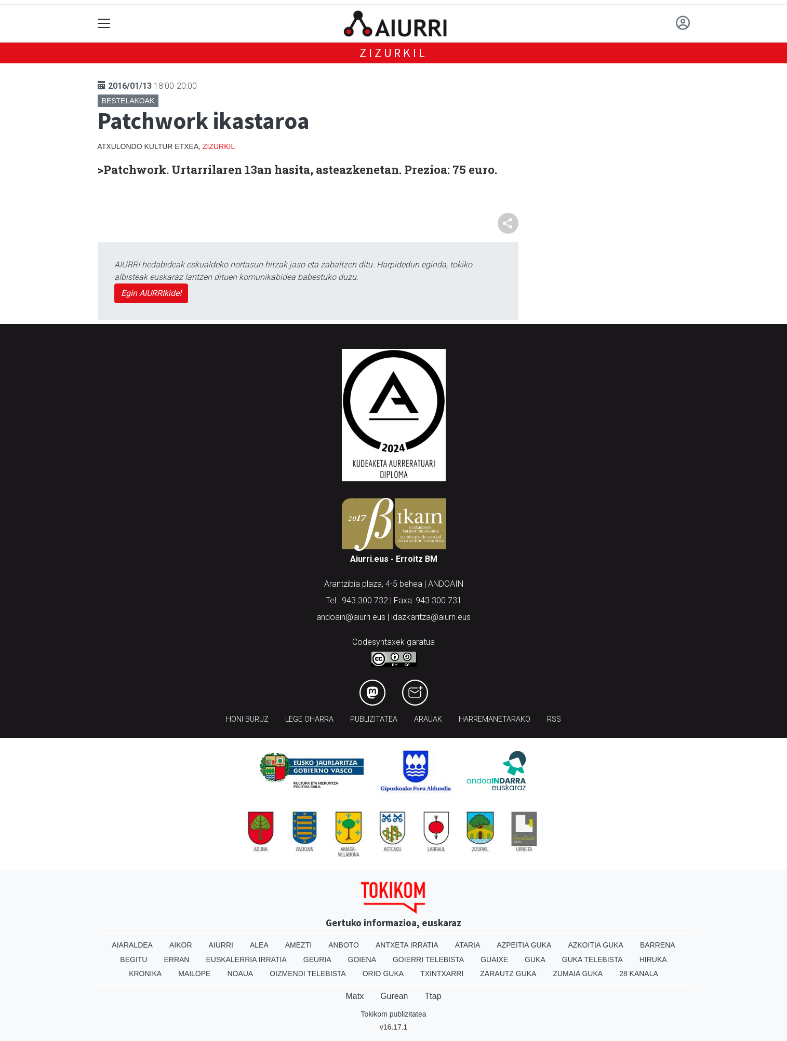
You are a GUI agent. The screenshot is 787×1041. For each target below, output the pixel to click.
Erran (176, 959)
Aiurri (221, 945)
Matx (354, 996)
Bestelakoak (128, 101)
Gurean (394, 996)
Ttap (433, 996)
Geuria (317, 959)
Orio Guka (383, 973)
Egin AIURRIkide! (151, 293)
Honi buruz (247, 719)
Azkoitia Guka (595, 945)
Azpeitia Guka (524, 945)
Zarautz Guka (508, 973)
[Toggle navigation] (104, 24)
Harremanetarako (494, 719)
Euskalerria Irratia (246, 959)
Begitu (133, 959)
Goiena (362, 959)
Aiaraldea (132, 945)
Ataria (468, 945)
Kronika (145, 973)
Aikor (180, 945)
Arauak (428, 719)
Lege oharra (309, 719)
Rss (554, 719)
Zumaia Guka (578, 973)
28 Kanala (638, 973)
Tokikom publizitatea (393, 1014)
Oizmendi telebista (308, 973)
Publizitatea (373, 719)
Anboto (343, 945)
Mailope (194, 973)
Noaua (240, 973)
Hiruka (653, 959)
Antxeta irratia (407, 945)
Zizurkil (393, 53)
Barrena (657, 945)
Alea (259, 945)
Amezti (298, 945)
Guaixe (494, 959)
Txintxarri (441, 973)
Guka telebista (592, 959)
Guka (535, 959)
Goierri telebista (428, 959)
